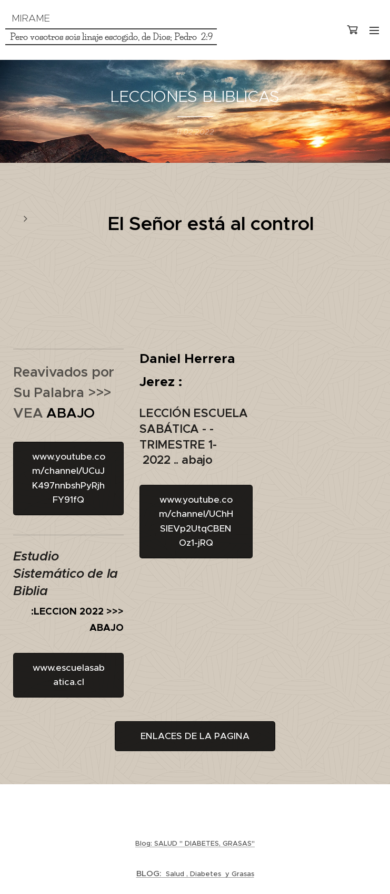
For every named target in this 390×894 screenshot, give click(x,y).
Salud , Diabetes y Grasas (195, 873)
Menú (374, 30)
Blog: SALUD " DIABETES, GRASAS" (195, 843)
